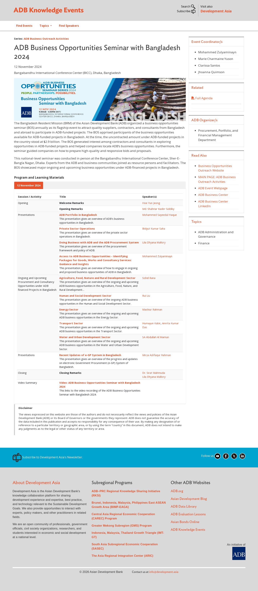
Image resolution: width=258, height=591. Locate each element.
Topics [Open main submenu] (45, 26)
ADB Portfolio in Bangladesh (78, 214)
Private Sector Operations (77, 228)
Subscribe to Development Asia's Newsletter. (48, 457)
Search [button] (188, 6)
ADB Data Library (184, 506)
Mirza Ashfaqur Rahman (156, 355)
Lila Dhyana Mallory (153, 242)
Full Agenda (202, 98)
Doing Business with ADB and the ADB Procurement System (99, 242)
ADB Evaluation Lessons (188, 514)
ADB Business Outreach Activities (46, 38)
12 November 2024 (28, 185)
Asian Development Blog (189, 499)
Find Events (24, 26)
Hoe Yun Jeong (151, 203)
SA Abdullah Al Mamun (155, 337)
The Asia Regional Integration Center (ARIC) (122, 555)
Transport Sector (71, 323)
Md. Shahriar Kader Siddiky (158, 209)
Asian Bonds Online (185, 522)
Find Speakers (69, 26)
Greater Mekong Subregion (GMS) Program (122, 525)
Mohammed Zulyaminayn (157, 256)
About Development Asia (36, 483)
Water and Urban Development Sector (84, 337)
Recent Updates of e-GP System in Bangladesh (90, 355)
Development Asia (216, 11)
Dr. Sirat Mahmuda (153, 373)
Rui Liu (146, 295)
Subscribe (186, 11)
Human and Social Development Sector (85, 295)
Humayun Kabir (151, 323)
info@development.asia (163, 572)
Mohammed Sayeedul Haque (159, 214)
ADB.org (177, 491)
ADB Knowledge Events (188, 529)
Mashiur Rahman (152, 309)
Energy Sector (68, 309)
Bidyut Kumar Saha (153, 228)
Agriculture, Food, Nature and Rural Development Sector (97, 278)
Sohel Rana (148, 278)
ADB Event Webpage (212, 188)
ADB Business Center (213, 195)
